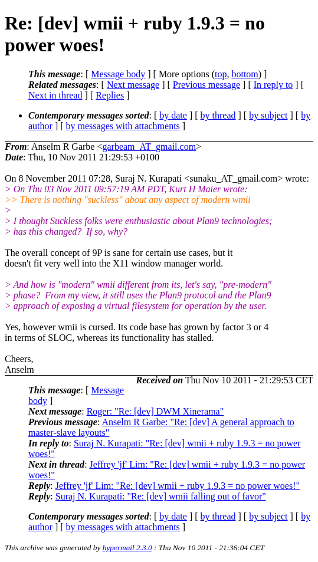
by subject (268, 115)
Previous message (206, 85)
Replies (110, 95)
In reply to (273, 85)
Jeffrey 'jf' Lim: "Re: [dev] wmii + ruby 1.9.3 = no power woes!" (177, 486)
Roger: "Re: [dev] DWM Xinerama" (155, 411)
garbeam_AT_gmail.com (149, 147)
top (221, 74)
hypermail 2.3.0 (127, 547)
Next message (133, 85)
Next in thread (55, 95)
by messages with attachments (123, 126)
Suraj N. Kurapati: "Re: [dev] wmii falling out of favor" (160, 496)
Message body (118, 74)
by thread (218, 115)
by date (173, 115)
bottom (244, 74)
